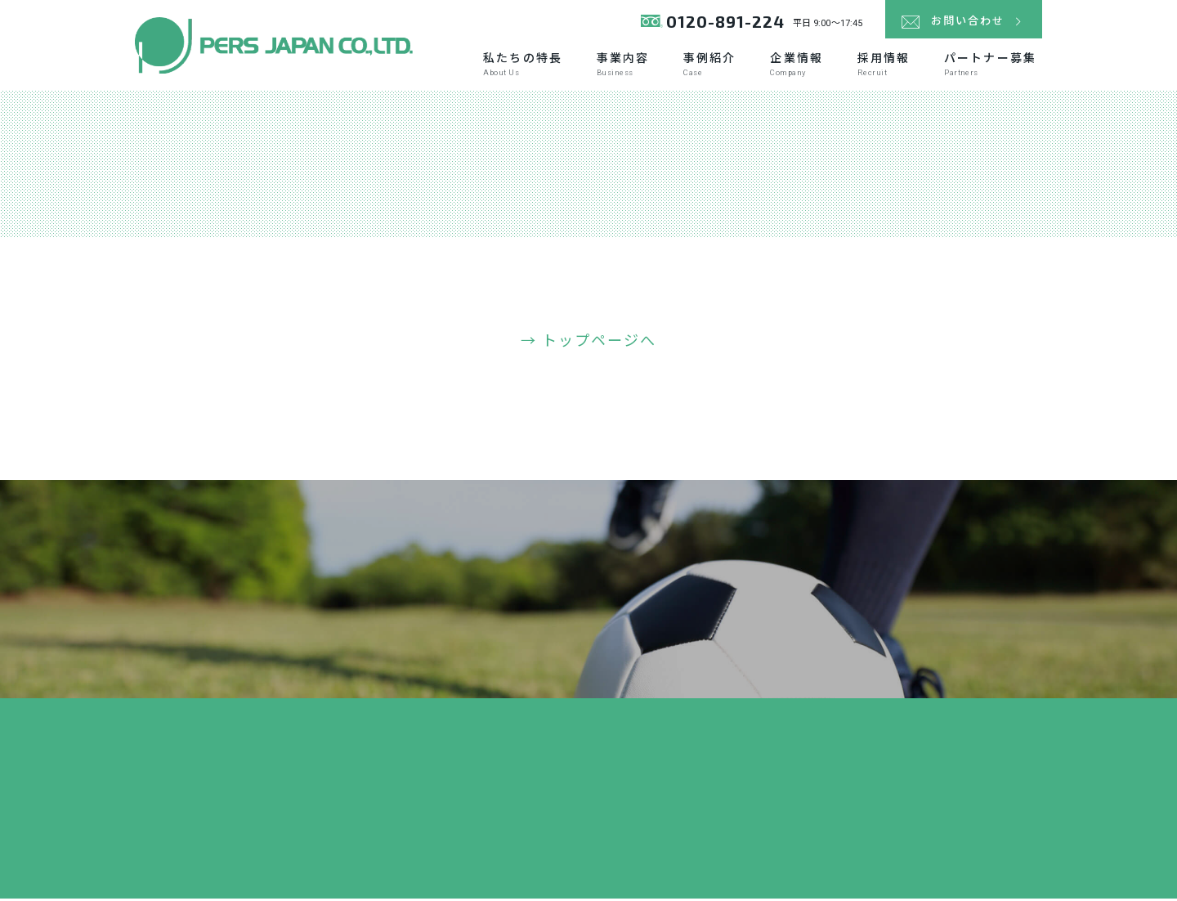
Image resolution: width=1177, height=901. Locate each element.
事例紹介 (709, 66)
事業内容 (623, 66)
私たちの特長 (522, 66)
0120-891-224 (714, 24)
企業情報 (796, 66)
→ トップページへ (589, 344)
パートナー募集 (990, 66)
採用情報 (883, 66)
